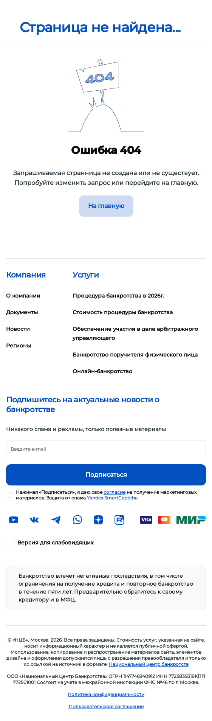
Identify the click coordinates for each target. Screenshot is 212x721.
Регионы (18, 345)
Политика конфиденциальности (106, 694)
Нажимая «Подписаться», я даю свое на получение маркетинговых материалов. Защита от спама (106, 495)
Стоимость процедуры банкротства (123, 312)
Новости (18, 329)
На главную (106, 205)
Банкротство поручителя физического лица (135, 354)
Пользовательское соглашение (106, 706)
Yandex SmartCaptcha (112, 498)
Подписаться (106, 474)
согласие (114, 492)
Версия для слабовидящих (55, 542)
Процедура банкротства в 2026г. (118, 295)
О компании (23, 295)
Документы (22, 312)
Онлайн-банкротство (102, 371)
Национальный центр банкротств (149, 664)
